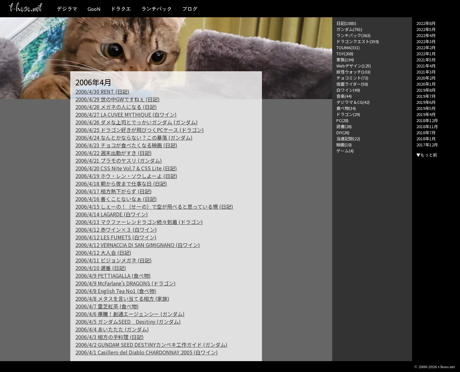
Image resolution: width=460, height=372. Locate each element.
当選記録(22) (348, 139)
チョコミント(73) (352, 78)
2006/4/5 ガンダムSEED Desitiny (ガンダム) (128, 321)
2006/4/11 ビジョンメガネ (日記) (113, 260)
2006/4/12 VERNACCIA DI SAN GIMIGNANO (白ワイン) (137, 245)
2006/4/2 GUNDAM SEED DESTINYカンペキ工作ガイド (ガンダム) (151, 344)
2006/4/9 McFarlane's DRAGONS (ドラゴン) (125, 283)
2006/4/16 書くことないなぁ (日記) (116, 199)
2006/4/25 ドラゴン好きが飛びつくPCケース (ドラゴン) (139, 130)
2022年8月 (426, 23)
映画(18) (344, 145)
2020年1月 (426, 84)
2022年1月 (426, 53)
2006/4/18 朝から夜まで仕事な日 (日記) (121, 183)
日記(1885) (346, 23)
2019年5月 (426, 108)
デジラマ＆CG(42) (353, 102)
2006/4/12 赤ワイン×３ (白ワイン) (116, 229)
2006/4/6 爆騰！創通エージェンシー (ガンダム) (130, 314)
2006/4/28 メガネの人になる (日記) (116, 107)
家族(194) (345, 60)
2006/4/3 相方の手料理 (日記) (109, 337)
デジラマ (67, 8)
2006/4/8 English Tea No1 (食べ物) (115, 291)
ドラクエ (121, 8)
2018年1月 (426, 139)
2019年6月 (426, 102)
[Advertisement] (372, 249)
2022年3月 (426, 41)
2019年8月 (426, 90)
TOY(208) (344, 53)
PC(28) (342, 120)
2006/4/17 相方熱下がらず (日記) (113, 191)
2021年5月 (426, 60)
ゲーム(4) (345, 151)
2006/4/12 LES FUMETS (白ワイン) (116, 237)
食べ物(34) (346, 108)
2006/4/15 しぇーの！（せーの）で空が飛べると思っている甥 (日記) (154, 206)
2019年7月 (426, 96)
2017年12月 (427, 145)
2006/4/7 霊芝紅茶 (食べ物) (107, 306)
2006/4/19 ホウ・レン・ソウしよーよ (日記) (126, 176)
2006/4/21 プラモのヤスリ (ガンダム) (118, 160)
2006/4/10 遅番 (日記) (100, 268)
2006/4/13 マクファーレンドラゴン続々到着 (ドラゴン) (139, 222)
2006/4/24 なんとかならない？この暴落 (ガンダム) (134, 137)
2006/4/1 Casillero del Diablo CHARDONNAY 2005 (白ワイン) (146, 352)
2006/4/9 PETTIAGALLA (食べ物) (113, 275)
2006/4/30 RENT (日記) (102, 91)
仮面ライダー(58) (352, 84)
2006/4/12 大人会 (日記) (103, 252)
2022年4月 (426, 35)
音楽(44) (344, 96)
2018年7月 (426, 132)
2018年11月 (427, 126)
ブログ (189, 8)
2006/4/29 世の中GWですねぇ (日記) (117, 99)
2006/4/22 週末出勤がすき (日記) (113, 153)
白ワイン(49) (348, 90)
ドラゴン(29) (348, 114)
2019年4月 (426, 114)
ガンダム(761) (349, 29)
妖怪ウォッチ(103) (353, 72)
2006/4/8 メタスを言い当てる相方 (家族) (122, 298)
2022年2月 (426, 47)
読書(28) (344, 126)
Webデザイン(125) (353, 66)
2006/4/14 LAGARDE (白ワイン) (111, 214)
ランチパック (156, 8)
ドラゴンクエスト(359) (357, 41)
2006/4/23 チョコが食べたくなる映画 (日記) (126, 145)
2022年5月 (426, 29)
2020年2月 (426, 78)
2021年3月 (426, 72)
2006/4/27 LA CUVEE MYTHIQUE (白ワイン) (126, 114)
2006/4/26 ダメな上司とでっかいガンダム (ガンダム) (136, 122)
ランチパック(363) (353, 35)
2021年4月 (426, 66)
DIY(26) (342, 132)
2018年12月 (427, 120)
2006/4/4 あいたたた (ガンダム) (112, 329)
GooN (94, 8)
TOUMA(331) (348, 47)
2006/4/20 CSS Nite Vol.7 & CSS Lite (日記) (126, 168)
